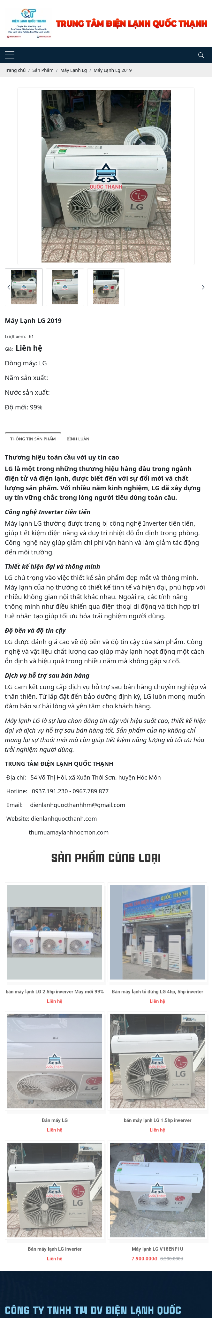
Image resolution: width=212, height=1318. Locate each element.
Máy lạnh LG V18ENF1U (157, 1262)
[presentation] (9, 287)
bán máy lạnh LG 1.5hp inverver (157, 1134)
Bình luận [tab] (78, 439)
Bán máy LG (55, 1134)
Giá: (9, 349)
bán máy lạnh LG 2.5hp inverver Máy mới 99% (55, 1005)
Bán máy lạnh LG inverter (54, 1262)
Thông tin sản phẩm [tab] (33, 439)
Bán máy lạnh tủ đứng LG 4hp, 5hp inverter (157, 1005)
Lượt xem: (15, 336)
